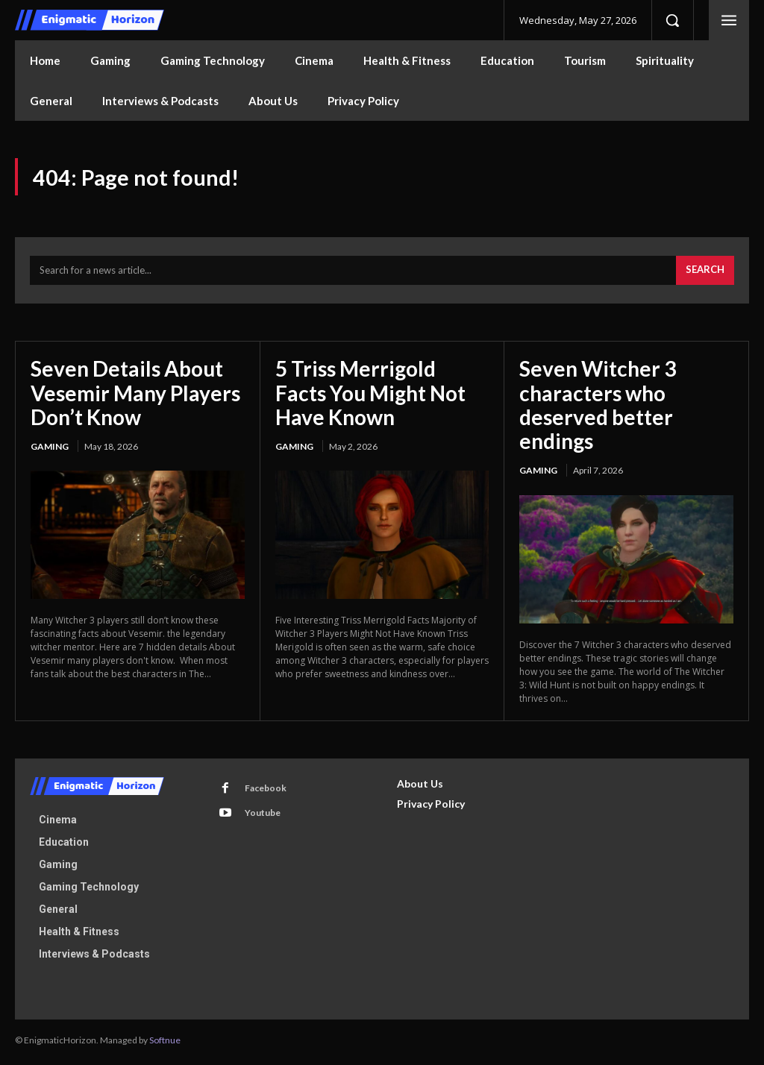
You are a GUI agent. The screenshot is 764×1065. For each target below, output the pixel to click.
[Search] (705, 274)
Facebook (264, 791)
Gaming (50, 449)
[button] (672, 20)
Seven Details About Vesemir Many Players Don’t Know (135, 395)
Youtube (261, 815)
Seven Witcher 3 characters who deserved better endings (597, 407)
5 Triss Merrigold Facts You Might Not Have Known (370, 395)
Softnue (165, 1043)
